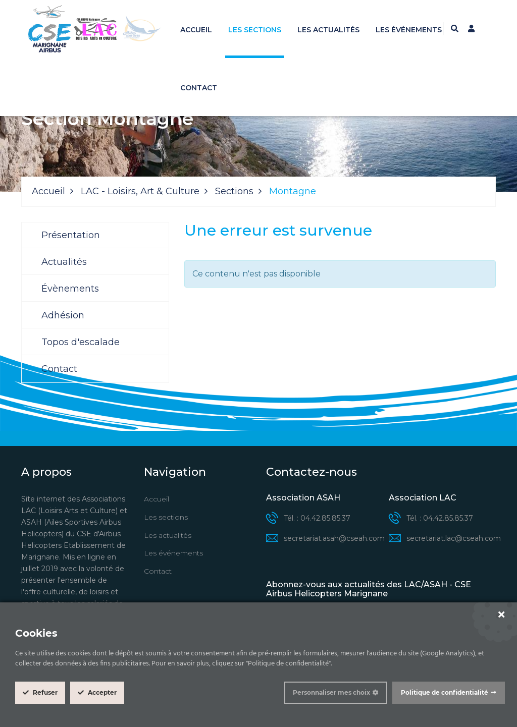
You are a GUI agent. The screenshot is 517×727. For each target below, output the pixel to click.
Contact (198, 87)
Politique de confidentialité (444, 692)
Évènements (70, 288)
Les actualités (328, 29)
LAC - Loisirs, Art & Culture (140, 191)
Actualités (64, 261)
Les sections (254, 29)
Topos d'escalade (80, 342)
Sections (234, 191)
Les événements (409, 29)
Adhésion (62, 315)
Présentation (70, 235)
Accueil (196, 29)
